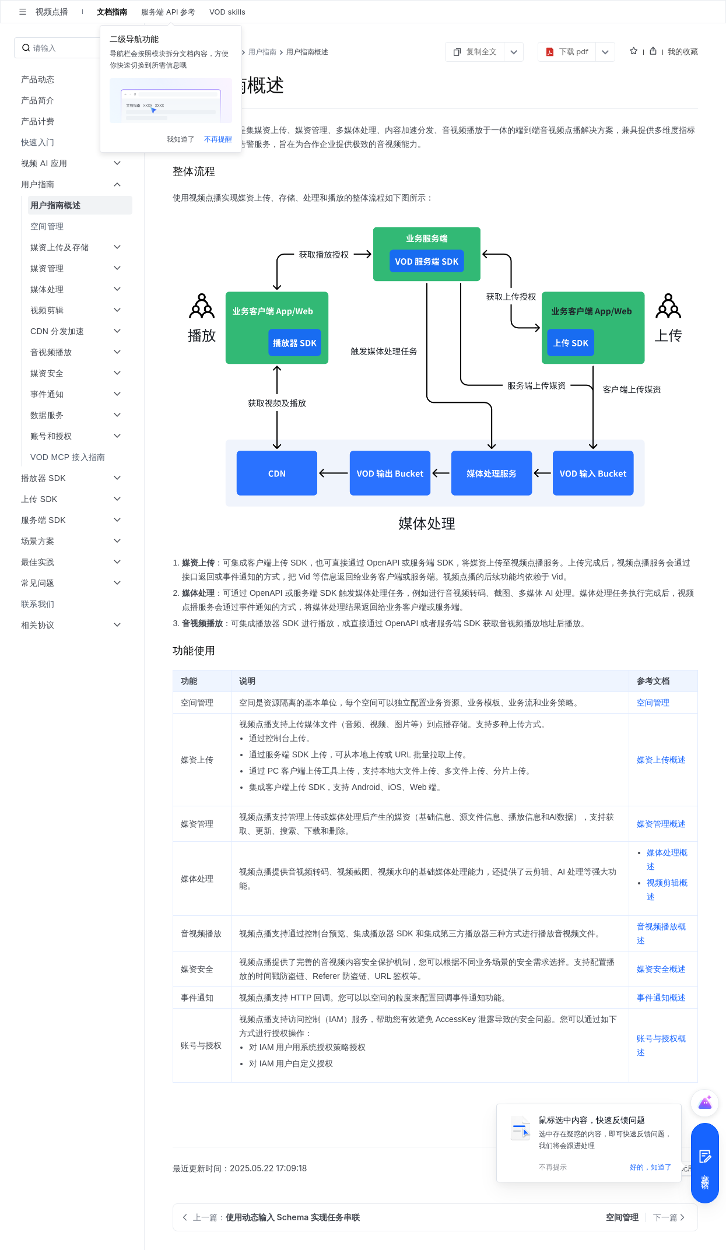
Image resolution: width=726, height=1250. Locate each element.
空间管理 (653, 702)
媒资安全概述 (661, 969)
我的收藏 (683, 51)
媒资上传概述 (661, 759)
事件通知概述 (661, 997)
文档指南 (112, 11)
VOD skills (227, 11)
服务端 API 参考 (168, 11)
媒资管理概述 (661, 823)
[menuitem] (73, 142)
